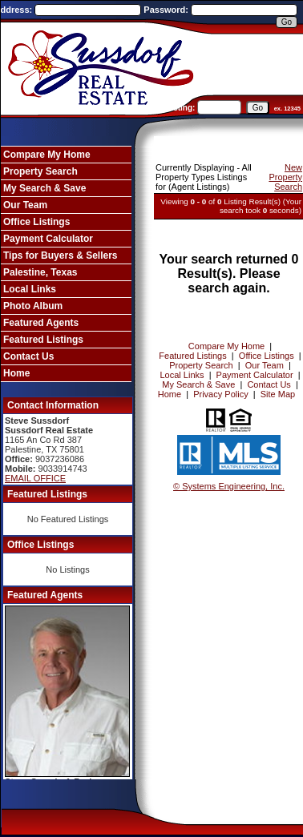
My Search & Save (44, 188)
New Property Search (285, 177)
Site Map (278, 394)
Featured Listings (43, 339)
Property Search (40, 171)
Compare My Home (47, 154)
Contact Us (28, 356)
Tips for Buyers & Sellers (60, 255)
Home (16, 373)
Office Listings (36, 221)
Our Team (25, 205)
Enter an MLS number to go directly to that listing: (100, 107)
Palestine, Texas (40, 272)
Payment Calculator (48, 238)
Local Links (29, 289)
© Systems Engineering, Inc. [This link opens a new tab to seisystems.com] (229, 486)
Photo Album (33, 306)
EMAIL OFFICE (35, 478)
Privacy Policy (220, 394)
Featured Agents (41, 322)
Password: (167, 9)
